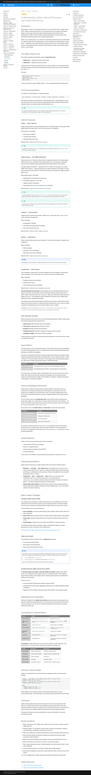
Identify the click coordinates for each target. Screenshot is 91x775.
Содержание (76, 11)
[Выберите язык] (51, 5)
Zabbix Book (6, 11)
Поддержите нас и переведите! (54, 1)
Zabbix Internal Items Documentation (32, 765)
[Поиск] (61, 5)
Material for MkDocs (12, 773)
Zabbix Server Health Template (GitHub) (33, 767)
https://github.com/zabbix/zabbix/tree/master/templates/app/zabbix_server (40, 530)
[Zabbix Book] (4, 5)
